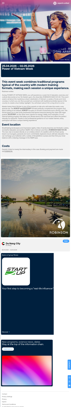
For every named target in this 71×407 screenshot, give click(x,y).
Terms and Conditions (9, 404)
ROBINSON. (8, 151)
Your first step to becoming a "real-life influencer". (28, 288)
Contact (4, 394)
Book (66, 241)
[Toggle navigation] (3, 3)
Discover (5, 332)
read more (7, 349)
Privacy (4, 399)
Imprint (4, 402)
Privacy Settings (7, 396)
